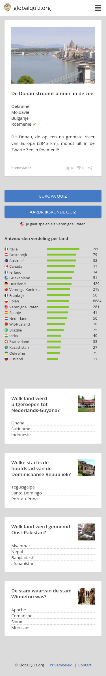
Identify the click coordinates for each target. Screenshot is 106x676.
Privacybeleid (61, 665)
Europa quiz (53, 196)
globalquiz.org (32, 8)
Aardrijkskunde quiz (53, 212)
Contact (85, 665)
